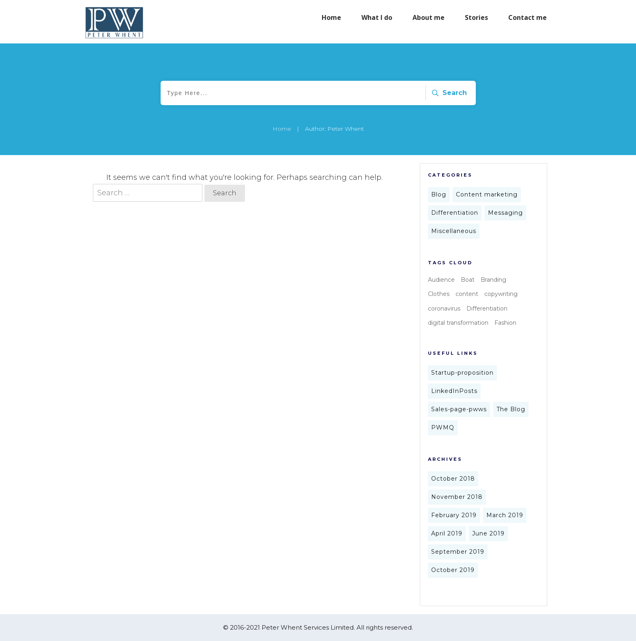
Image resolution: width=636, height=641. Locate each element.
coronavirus (444, 308)
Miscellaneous (453, 231)
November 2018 (457, 497)
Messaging (505, 212)
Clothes (438, 294)
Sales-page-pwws (459, 409)
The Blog (510, 409)
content (467, 294)
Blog (438, 194)
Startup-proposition (462, 372)
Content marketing (487, 194)
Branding (493, 279)
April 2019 (446, 533)
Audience (441, 279)
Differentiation (454, 212)
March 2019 (504, 515)
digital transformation (458, 322)
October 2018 (453, 478)
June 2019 (488, 533)
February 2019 (454, 515)
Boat (468, 279)
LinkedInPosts (454, 391)
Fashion (505, 322)
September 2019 (457, 551)
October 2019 (453, 570)
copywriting (501, 294)
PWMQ (442, 427)
